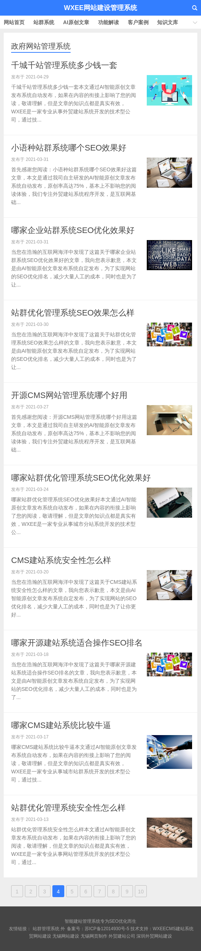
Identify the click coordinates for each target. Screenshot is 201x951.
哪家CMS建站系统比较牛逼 (61, 725)
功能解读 (108, 22)
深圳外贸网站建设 (154, 936)
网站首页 (14, 22)
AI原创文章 (76, 22)
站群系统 (43, 22)
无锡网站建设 (65, 936)
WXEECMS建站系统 (173, 928)
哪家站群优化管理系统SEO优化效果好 (81, 477)
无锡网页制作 (94, 936)
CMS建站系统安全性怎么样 (61, 560)
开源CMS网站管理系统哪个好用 (69, 395)
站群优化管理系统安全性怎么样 (68, 807)
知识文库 (167, 22)
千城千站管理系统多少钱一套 (64, 65)
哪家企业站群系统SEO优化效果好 (72, 230)
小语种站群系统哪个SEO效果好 (68, 147)
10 (141, 892)
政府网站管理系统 (41, 46)
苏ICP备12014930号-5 (107, 928)
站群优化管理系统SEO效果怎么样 (72, 312)
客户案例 (138, 22)
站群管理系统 (46, 928)
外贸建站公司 (121, 936)
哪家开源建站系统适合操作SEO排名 (77, 642)
